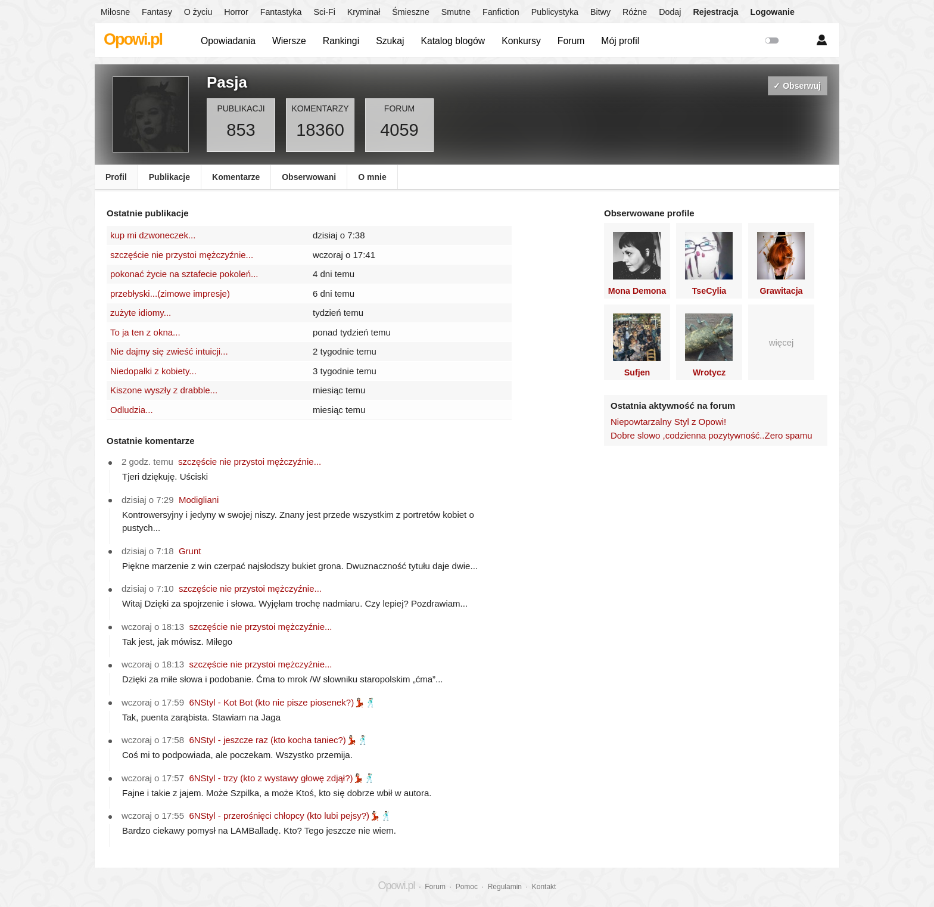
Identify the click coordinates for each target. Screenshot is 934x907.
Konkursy (521, 41)
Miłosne (115, 12)
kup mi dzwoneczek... (152, 235)
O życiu (198, 12)
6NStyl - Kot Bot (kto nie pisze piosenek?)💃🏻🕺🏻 (282, 702)
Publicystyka (554, 12)
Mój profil (620, 41)
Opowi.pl (133, 39)
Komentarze (236, 177)
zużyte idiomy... (140, 312)
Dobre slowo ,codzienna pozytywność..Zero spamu (711, 435)
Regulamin (505, 887)
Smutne (456, 12)
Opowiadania (228, 41)
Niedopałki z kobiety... (153, 371)
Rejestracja (715, 12)
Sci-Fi (324, 12)
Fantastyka (281, 12)
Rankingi (341, 41)
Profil (116, 177)
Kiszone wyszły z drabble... (163, 390)
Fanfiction (500, 12)
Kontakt (544, 887)
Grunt (190, 551)
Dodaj (670, 12)
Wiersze (289, 41)
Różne (634, 12)
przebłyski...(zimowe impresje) (170, 293)
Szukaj (390, 41)
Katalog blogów (453, 41)
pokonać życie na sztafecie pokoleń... (184, 274)
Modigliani (199, 500)
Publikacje (169, 177)
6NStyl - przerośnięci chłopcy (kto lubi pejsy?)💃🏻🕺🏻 (290, 815)
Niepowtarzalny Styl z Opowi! (668, 422)
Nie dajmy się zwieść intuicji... (169, 351)
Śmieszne (410, 12)
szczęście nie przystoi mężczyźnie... (181, 255)
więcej (781, 342)
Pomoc (467, 887)
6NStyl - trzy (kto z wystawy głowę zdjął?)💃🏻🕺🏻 (282, 778)
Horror (236, 12)
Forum (571, 41)
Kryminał (363, 12)
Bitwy (600, 12)
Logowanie (773, 12)
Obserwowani (309, 177)
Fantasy (157, 12)
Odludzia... (131, 410)
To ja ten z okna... (145, 332)
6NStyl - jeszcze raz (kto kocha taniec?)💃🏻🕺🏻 (278, 740)
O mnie (372, 177)
